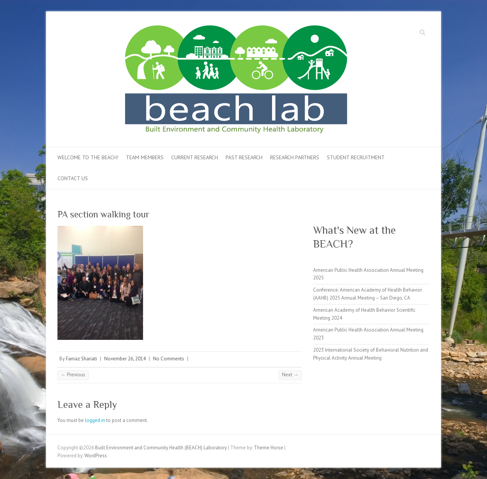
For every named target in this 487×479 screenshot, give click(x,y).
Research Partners (294, 157)
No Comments (168, 358)
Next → (290, 374)
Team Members (145, 157)
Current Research (194, 157)
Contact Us (72, 178)
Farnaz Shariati (81, 358)
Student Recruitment (356, 157)
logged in (95, 420)
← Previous (73, 374)
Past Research (244, 157)
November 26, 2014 (125, 358)
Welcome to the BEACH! (87, 157)
